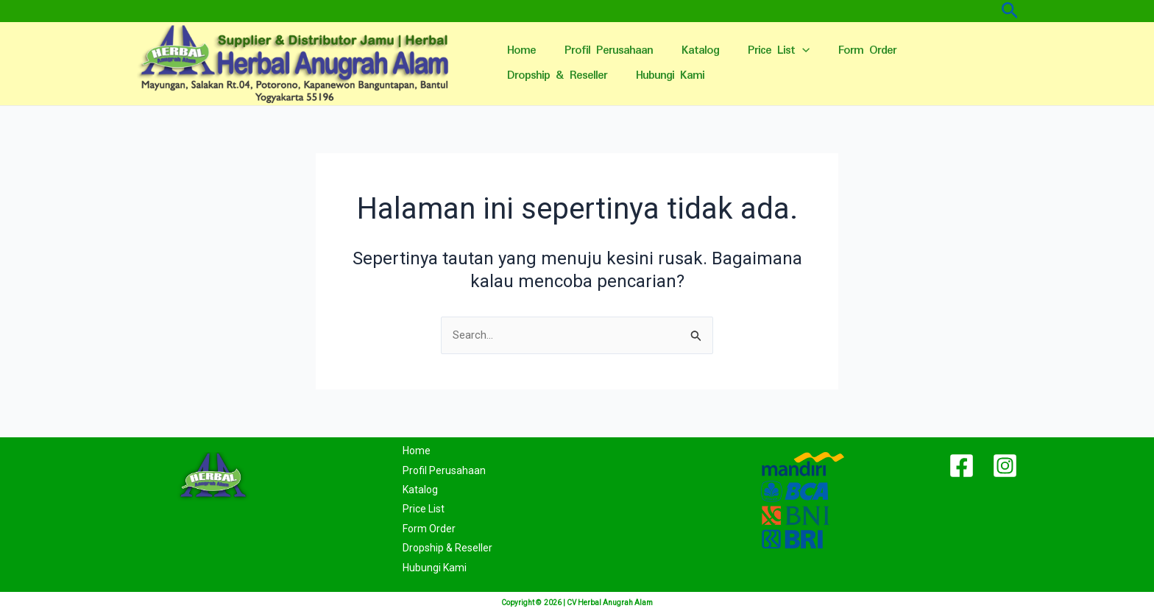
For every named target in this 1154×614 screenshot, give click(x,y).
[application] (789, 50)
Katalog (690, 50)
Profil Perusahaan (603, 50)
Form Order (850, 50)
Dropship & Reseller (555, 75)
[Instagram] (1005, 466)
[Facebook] (961, 466)
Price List (765, 50)
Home (519, 50)
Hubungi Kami (664, 75)
